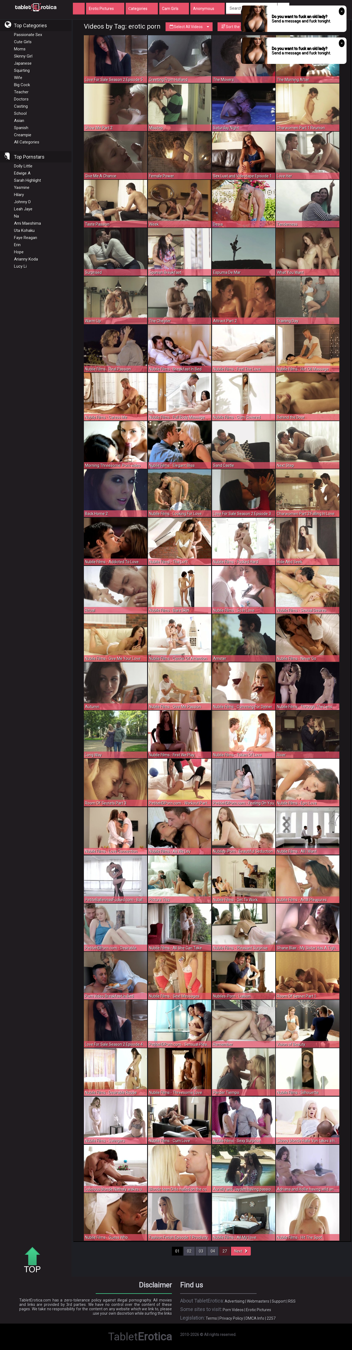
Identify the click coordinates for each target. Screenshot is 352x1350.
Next (241, 1251)
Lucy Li (20, 266)
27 (224, 1251)
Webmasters (258, 1301)
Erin (17, 244)
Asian (19, 120)
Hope (19, 252)
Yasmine (21, 187)
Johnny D (22, 201)
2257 (271, 1318)
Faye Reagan (25, 237)
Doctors (21, 99)
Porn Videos (233, 1310)
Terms (211, 1318)
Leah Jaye (23, 209)
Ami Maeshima (27, 223)
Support (279, 1301)
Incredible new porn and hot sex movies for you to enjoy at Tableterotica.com (36, 7)
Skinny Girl (23, 56)
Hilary (19, 194)
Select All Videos (189, 27)
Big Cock (22, 84)
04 (213, 1251)
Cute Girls (23, 41)
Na (16, 216)
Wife (18, 77)
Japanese (23, 63)
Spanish (21, 127)
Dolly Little (23, 166)
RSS (292, 1301)
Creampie (22, 134)
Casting (21, 106)
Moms (20, 49)
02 (189, 1251)
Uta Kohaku (24, 230)
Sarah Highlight (27, 180)
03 (201, 1251)
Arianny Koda (26, 259)
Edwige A (22, 173)
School (20, 113)
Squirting (22, 70)
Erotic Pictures (258, 1310)
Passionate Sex (28, 34)
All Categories (26, 142)
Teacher (21, 92)
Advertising (234, 1301)
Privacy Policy (231, 1318)
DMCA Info (255, 1318)
